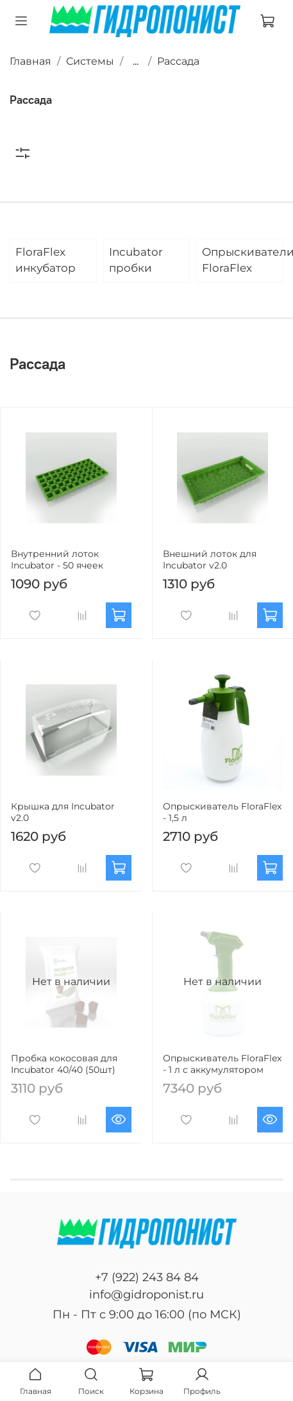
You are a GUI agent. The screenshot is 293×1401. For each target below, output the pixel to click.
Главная (30, 61)
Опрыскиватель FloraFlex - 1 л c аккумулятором (222, 1063)
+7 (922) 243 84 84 (147, 1277)
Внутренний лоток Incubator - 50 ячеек (57, 559)
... (135, 61)
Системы (90, 61)
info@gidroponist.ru (146, 1295)
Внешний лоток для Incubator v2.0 (209, 559)
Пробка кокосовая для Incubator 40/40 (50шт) (64, 1063)
